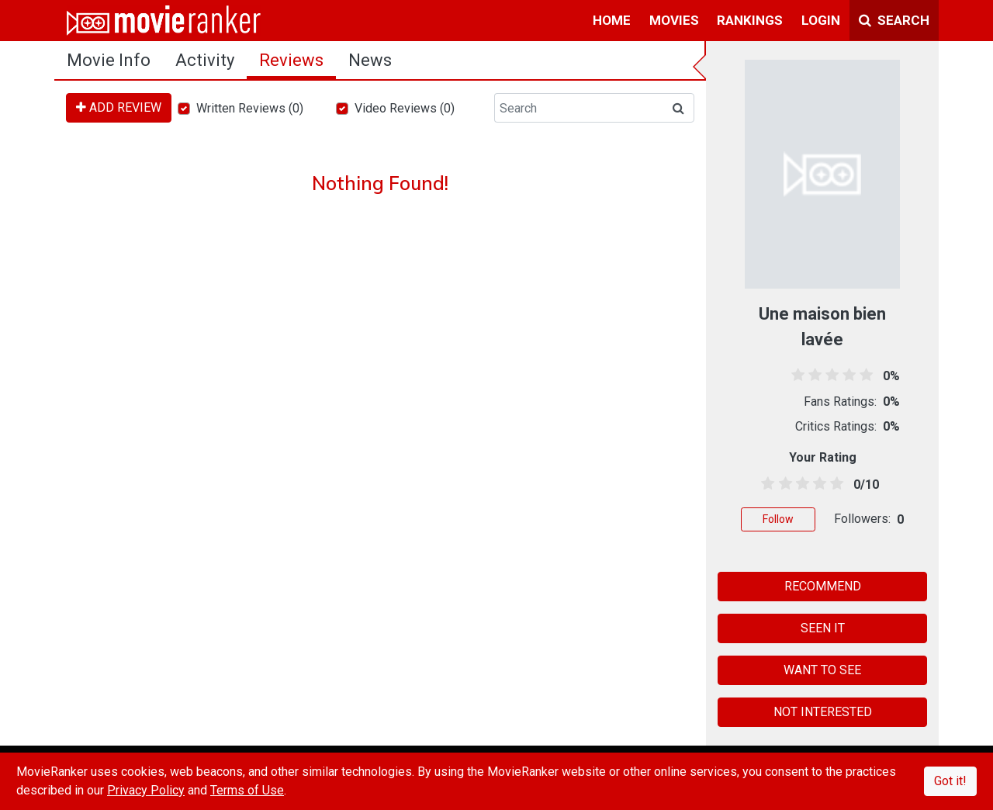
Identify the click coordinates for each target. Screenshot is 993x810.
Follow (778, 519)
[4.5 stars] (834, 484)
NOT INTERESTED (822, 711)
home (612, 20)
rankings (750, 20)
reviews (291, 60)
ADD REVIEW (118, 107)
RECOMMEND (822, 586)
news (370, 60)
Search (894, 20)
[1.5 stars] (782, 484)
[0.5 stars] (765, 484)
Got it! (950, 781)
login (820, 20)
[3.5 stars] (817, 484)
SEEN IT (823, 628)
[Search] (578, 108)
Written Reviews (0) (249, 108)
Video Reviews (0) (405, 108)
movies (674, 20)
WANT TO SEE (822, 670)
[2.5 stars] (799, 484)
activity (204, 60)
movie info (109, 60)
